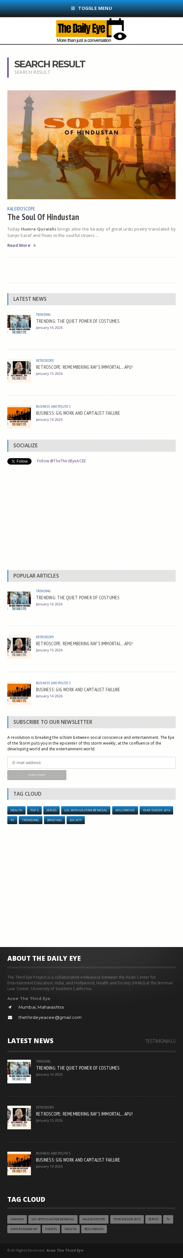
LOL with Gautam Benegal (85, 810)
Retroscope (45, 360)
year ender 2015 (127, 1219)
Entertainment (24, 1229)
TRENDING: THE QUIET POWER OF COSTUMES (78, 321)
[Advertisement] (91, 519)
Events (51, 1229)
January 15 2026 (49, 373)
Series (51, 810)
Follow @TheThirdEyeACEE (61, 461)
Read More (21, 245)
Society (76, 820)
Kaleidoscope (21, 208)
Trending (43, 314)
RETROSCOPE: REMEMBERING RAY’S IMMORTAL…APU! (84, 367)
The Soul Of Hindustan (43, 216)
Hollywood (125, 810)
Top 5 (34, 810)
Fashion (17, 1219)
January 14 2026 (49, 419)
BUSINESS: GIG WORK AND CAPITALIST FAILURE (78, 413)
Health (16, 810)
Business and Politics (53, 406)
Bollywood (94, 1229)
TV (12, 820)
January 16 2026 (49, 327)
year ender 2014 (156, 810)
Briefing (54, 820)
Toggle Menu (91, 8)
